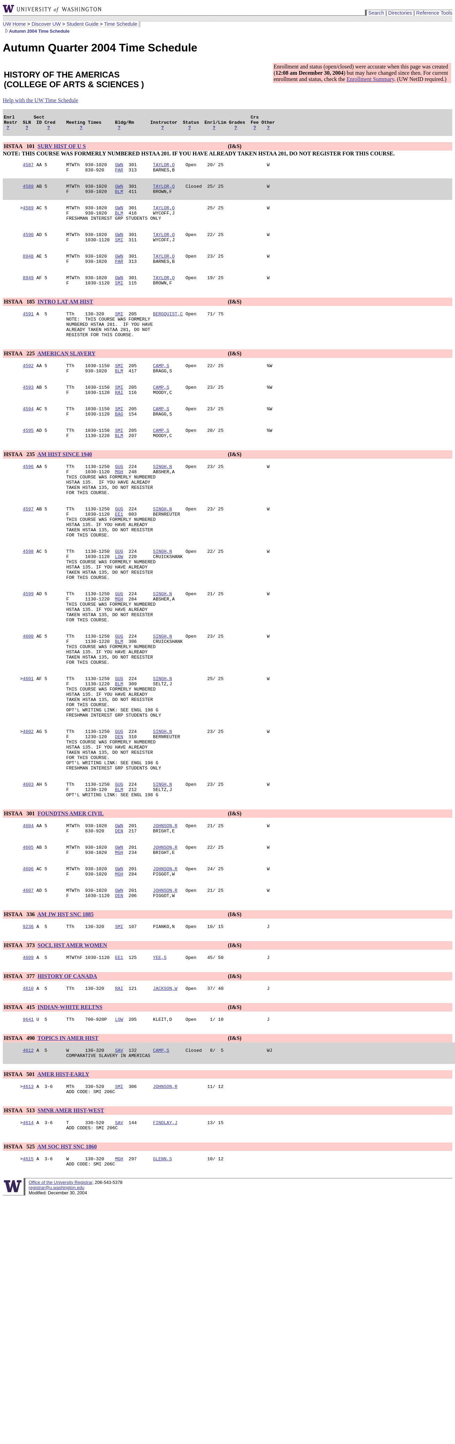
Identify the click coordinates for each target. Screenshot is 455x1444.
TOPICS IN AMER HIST (68, 1132)
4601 (28, 741)
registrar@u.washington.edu (56, 1289)
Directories (400, 13)
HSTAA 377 (20, 1068)
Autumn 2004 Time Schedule (36, 31)
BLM (119, 198)
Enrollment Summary (370, 79)
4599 (28, 643)
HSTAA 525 (20, 1247)
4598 (28, 595)
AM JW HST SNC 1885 (65, 1004)
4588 (28, 192)
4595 (28, 459)
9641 (28, 1113)
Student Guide (82, 24)
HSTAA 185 (20, 318)
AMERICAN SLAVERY (66, 375)
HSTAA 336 (20, 1004)
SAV (119, 1145)
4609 (28, 1049)
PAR (119, 175)
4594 (28, 436)
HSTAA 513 (20, 1208)
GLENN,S (162, 1260)
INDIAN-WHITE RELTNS (70, 1100)
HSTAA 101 (20, 149)
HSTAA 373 (20, 1036)
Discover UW (46, 24)
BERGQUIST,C (168, 331)
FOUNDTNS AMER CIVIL (71, 895)
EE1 (119, 552)
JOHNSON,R (165, 908)
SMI (119, 252)
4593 (28, 412)
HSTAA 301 (20, 895)
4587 (28, 169)
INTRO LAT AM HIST (65, 318)
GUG (119, 497)
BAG (119, 442)
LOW (119, 601)
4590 (28, 246)
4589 (28, 216)
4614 (28, 1221)
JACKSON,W (165, 1081)
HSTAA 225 (20, 375)
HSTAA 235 (20, 484)
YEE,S (159, 1049)
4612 (28, 1145)
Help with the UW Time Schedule (40, 100)
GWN (119, 169)
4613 (28, 1183)
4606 (28, 955)
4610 (28, 1081)
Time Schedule (120, 24)
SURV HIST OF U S (62, 149)
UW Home (14, 24)
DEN (119, 808)
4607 (28, 979)
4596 (28, 497)
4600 (28, 692)
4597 (28, 546)
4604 (28, 908)
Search (376, 13)
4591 (28, 331)
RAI (119, 418)
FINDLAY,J (165, 1221)
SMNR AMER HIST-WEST (71, 1208)
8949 (28, 293)
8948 (28, 269)
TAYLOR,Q (163, 169)
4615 (28, 1260)
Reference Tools (434, 13)
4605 (28, 931)
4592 (28, 388)
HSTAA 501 (20, 1170)
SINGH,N (162, 497)
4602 (28, 802)
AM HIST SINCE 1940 (64, 484)
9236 (28, 1017)
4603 (28, 863)
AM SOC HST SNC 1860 (67, 1247)
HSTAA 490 (20, 1132)
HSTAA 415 (20, 1100)
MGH (119, 504)
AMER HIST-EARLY (63, 1170)
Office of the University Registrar (60, 1284)
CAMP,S (161, 388)
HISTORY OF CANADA (67, 1068)
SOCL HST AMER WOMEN (72, 1036)
